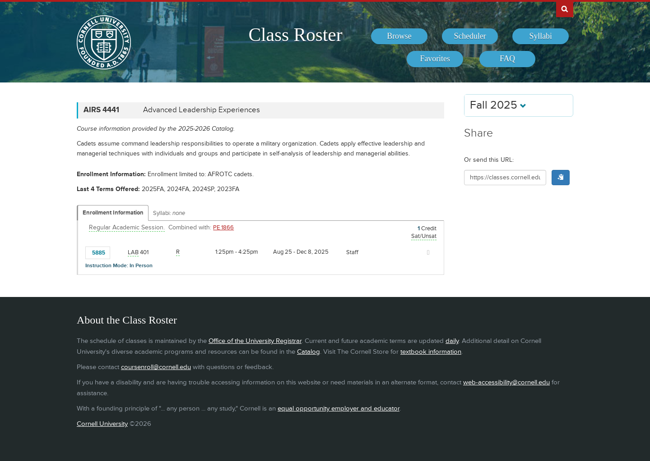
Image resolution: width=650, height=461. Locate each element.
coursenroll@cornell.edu (156, 367)
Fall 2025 (498, 105)
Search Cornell (564, 8)
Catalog (308, 351)
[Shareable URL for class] (505, 177)
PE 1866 (223, 227)
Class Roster (295, 34)
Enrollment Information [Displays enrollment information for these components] (113, 212)
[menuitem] (399, 36)
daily (452, 341)
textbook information (430, 351)
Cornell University (102, 424)
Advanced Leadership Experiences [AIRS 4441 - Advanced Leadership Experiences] (201, 109)
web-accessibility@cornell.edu (506, 382)
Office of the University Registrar (255, 341)
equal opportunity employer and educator (338, 408)
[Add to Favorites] (119, 252)
